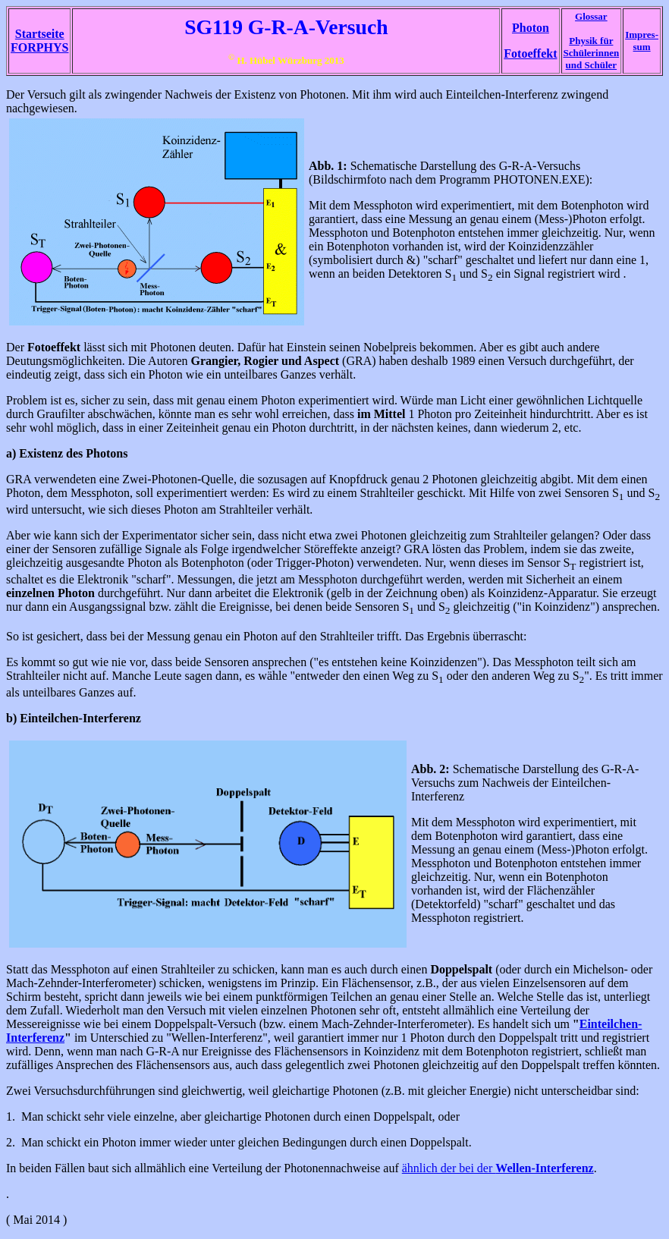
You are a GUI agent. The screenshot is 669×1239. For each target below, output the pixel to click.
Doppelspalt (461, 969)
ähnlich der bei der (498, 1168)
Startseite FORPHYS (39, 40)
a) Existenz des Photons (66, 453)
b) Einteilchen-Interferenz (73, 718)
